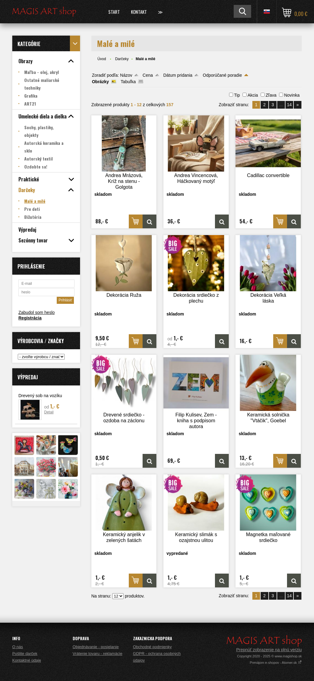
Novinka (292, 95)
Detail (49, 412)
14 (289, 104)
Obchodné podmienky (152, 646)
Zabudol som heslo (36, 312)
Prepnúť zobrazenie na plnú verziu (269, 649)
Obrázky (100, 81)
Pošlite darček (24, 653)
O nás (17, 646)
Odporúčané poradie (222, 75)
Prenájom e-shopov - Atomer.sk (276, 662)
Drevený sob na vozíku (40, 395)
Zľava (271, 95)
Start (114, 11)
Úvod (102, 59)
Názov (126, 75)
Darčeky (121, 59)
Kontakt (139, 11)
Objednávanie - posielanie (96, 646)
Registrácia (29, 317)
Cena (148, 75)
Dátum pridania (177, 75)
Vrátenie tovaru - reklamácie (97, 653)
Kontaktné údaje (26, 660)
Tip (237, 95)
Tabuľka (128, 81)
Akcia (252, 95)
